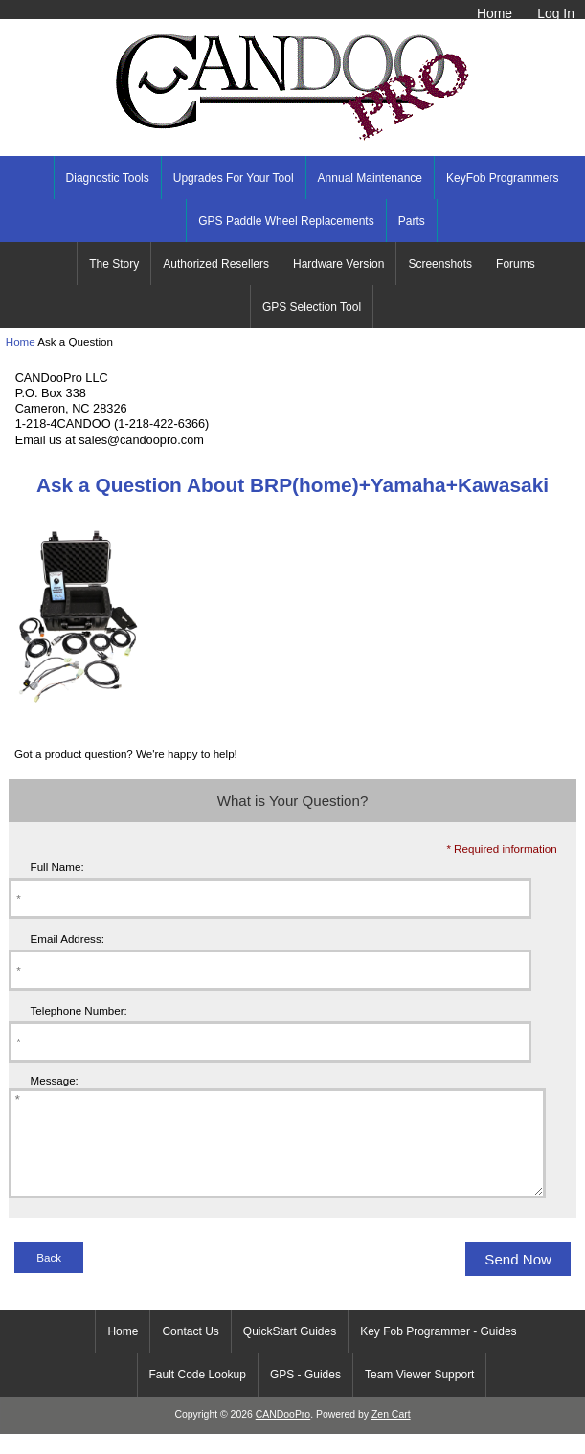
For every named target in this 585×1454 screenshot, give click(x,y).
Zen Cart (391, 1434)
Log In (555, 13)
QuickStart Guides (289, 1351)
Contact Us (190, 1351)
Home (494, 13)
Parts (411, 221)
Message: (55, 1080)
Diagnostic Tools (107, 178)
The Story (114, 264)
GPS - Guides (305, 1394)
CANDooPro (283, 1434)
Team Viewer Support (420, 1394)
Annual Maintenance (370, 178)
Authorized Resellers (216, 264)
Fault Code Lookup (197, 1394)
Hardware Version (338, 264)
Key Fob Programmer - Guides (438, 1351)
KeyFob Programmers (502, 178)
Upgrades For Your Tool (233, 178)
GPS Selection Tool (311, 307)
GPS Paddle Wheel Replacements (285, 221)
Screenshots (440, 264)
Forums (515, 264)
